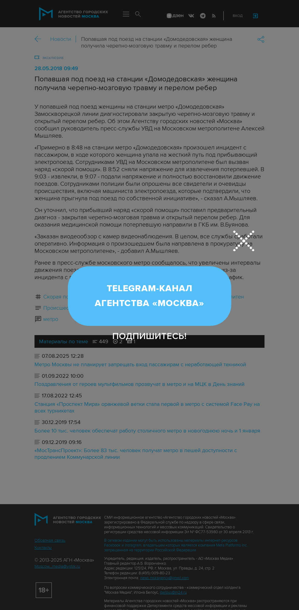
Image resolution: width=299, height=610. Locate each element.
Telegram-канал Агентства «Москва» (149, 295)
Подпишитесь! (149, 336)
